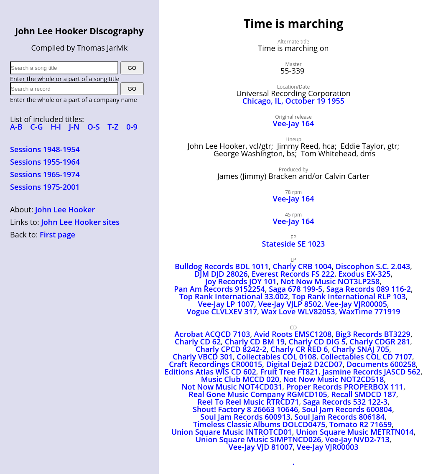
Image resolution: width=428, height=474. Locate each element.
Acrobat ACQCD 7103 (212, 334)
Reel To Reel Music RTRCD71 (248, 402)
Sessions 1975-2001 (45, 187)
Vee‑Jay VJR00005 (356, 304)
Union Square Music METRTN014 (355, 432)
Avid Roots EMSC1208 (293, 334)
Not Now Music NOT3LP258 (330, 281)
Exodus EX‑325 (364, 274)
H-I (56, 127)
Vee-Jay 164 (293, 123)
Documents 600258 (381, 364)
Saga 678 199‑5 (295, 289)
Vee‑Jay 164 (293, 199)
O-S (93, 127)
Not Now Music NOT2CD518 (333, 379)
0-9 (131, 127)
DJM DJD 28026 (221, 274)
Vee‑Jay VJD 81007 (260, 447)
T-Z (112, 127)
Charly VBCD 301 (203, 357)
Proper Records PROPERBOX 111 (344, 387)
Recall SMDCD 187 (363, 394)
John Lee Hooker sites (80, 222)
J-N (74, 127)
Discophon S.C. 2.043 (373, 266)
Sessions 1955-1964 (45, 162)
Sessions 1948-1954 (45, 149)
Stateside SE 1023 (293, 244)
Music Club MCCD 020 (240, 379)
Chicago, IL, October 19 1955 (293, 101)
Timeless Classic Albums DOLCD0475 (259, 424)
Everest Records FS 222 (293, 274)
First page (57, 234)
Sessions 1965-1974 (45, 174)
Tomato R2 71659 (360, 424)
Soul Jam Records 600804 (347, 409)
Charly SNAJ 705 (360, 349)
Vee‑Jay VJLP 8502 (289, 304)
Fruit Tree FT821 (289, 372)
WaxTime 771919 (369, 311)
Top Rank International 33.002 (233, 296)
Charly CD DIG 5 (316, 341)
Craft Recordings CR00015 (215, 364)
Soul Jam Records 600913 (245, 417)
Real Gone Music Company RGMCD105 (258, 394)
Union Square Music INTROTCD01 (231, 432)
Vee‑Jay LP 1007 (226, 304)
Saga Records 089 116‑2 (368, 289)
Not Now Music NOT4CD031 (231, 387)
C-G (36, 127)
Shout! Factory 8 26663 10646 (245, 409)
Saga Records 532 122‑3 (345, 402)
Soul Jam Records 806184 (339, 417)
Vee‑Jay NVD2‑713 (357, 439)
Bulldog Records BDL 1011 (222, 266)
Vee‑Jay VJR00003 (328, 447)
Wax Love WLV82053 (298, 311)
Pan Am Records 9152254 (219, 289)
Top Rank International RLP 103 (349, 296)
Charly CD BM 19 (255, 341)
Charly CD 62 (198, 341)
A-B (16, 127)
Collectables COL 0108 (276, 357)
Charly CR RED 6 (299, 349)
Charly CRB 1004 (302, 266)
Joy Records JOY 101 (241, 281)
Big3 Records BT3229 (373, 334)
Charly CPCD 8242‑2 (231, 349)
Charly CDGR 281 (379, 341)
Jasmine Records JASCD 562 (371, 372)
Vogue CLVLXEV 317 (221, 311)
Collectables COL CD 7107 (366, 357)
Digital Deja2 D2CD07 (304, 364)
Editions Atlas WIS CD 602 (210, 372)
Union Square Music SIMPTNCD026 (258, 439)
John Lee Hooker (65, 209)
